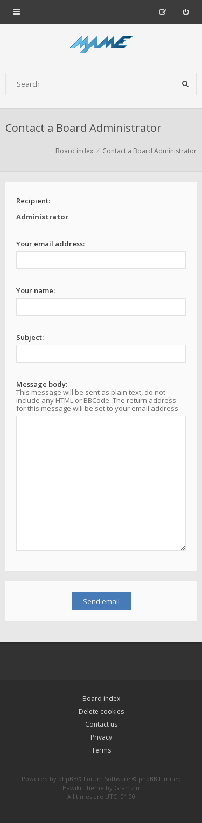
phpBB (67, 779)
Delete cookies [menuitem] (101, 711)
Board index (101, 698)
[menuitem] (186, 12)
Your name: (35, 290)
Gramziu (127, 788)
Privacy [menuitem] (101, 737)
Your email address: (50, 244)
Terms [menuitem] (101, 750)
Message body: (41, 384)
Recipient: (33, 200)
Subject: (30, 337)
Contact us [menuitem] (101, 724)
